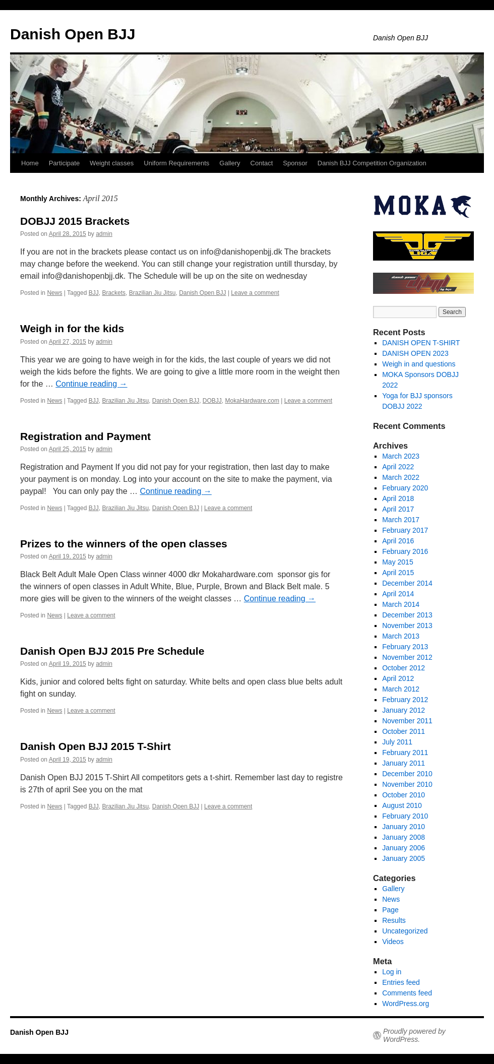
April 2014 (398, 594)
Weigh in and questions (418, 364)
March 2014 (400, 604)
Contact (262, 163)
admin (104, 233)
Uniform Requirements (176, 163)
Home (30, 163)
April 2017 (398, 509)
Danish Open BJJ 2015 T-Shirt (95, 746)
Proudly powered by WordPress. (414, 1035)
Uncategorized (404, 931)
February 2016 (405, 551)
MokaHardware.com (252, 400)
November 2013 (407, 625)
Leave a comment (255, 292)
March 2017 (400, 520)
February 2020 (405, 488)
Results (394, 920)
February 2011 (405, 752)
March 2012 (400, 689)
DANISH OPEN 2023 (415, 353)
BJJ (94, 292)
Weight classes (112, 163)
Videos (393, 941)
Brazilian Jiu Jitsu (152, 292)
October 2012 (403, 668)
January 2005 (403, 858)
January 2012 (403, 710)
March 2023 (400, 456)
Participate (64, 163)
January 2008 (403, 837)
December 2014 (407, 583)
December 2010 (407, 774)
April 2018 (398, 498)
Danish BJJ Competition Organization (372, 163)
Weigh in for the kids (72, 328)
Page (390, 910)
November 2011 (407, 721)
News (54, 292)
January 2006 (403, 848)
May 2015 (397, 562)
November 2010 (407, 784)
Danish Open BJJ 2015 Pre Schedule (112, 651)
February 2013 (405, 647)
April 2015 (398, 573)
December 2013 (407, 615)
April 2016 (398, 541)
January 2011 (403, 763)
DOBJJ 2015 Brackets (75, 221)
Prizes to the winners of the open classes (123, 543)
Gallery (229, 163)
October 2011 (403, 731)
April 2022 (398, 467)
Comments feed (407, 993)
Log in (391, 972)
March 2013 (400, 636)
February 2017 (405, 530)
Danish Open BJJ (72, 34)
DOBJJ (212, 400)
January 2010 (403, 827)
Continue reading (91, 384)
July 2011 (397, 742)
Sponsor (295, 163)
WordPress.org (405, 1003)
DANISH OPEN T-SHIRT (421, 343)
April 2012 (398, 678)
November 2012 (407, 657)
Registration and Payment (85, 436)
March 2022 (400, 477)
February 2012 (405, 700)
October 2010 (403, 795)
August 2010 (402, 805)
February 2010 (405, 816)
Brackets (114, 292)
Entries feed (401, 982)
